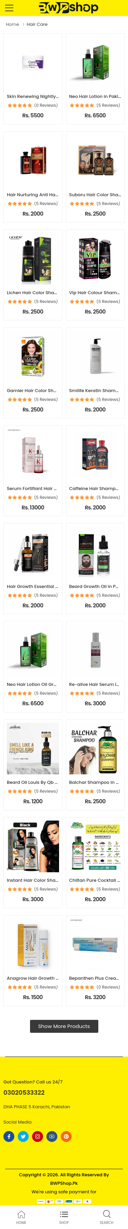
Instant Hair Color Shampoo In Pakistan (50, 880)
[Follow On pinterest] (66, 1136)
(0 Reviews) (46, 105)
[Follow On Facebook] (8, 1136)
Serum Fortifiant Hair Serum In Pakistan (50, 488)
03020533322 (24, 1093)
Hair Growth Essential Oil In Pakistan (46, 586)
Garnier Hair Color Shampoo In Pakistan (51, 390)
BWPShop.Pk (63, 1183)
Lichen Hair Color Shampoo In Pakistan (50, 292)
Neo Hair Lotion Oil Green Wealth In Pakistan (55, 684)
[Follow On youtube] (51, 1136)
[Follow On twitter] (23, 1136)
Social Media (17, 1122)
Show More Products (64, 1026)
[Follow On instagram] (37, 1136)
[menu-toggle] (9, 8)
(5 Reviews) (108, 105)
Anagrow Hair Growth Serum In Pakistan (51, 978)
